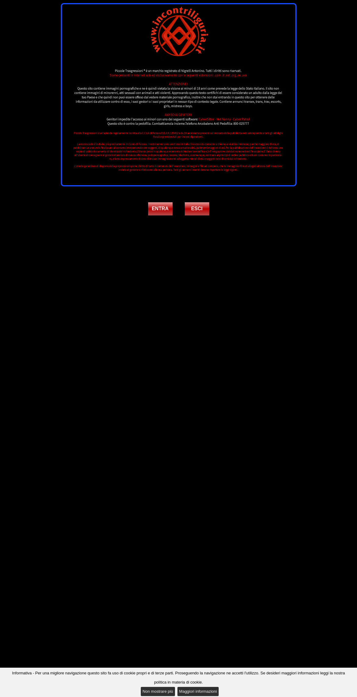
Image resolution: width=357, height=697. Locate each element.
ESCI (196, 208)
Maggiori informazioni (198, 691)
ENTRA (160, 208)
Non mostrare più (158, 691)
